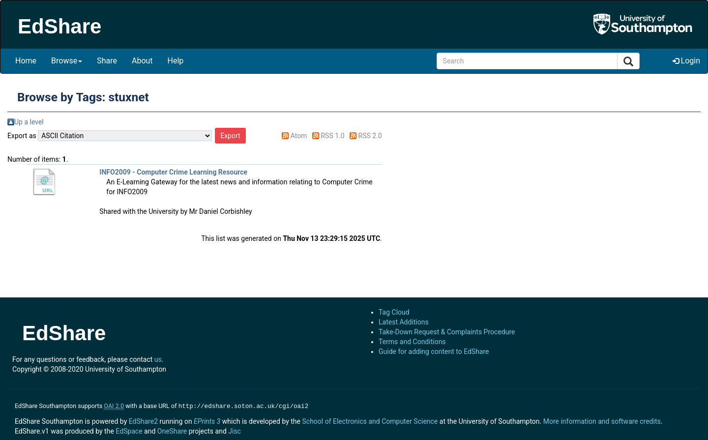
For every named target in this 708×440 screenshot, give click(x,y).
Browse (66, 60)
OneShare (172, 430)
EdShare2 (143, 420)
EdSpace (129, 430)
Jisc (234, 430)
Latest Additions (404, 322)
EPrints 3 (207, 420)
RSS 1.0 (332, 136)
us (158, 359)
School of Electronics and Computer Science (370, 420)
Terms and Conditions (412, 342)
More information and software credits (602, 420)
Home (25, 60)
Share (107, 60)
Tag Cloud (394, 312)
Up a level (29, 122)
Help (176, 60)
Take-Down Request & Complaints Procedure (447, 332)
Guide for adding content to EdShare (434, 351)
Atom (299, 136)
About (142, 60)
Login (686, 60)
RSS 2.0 (370, 136)
